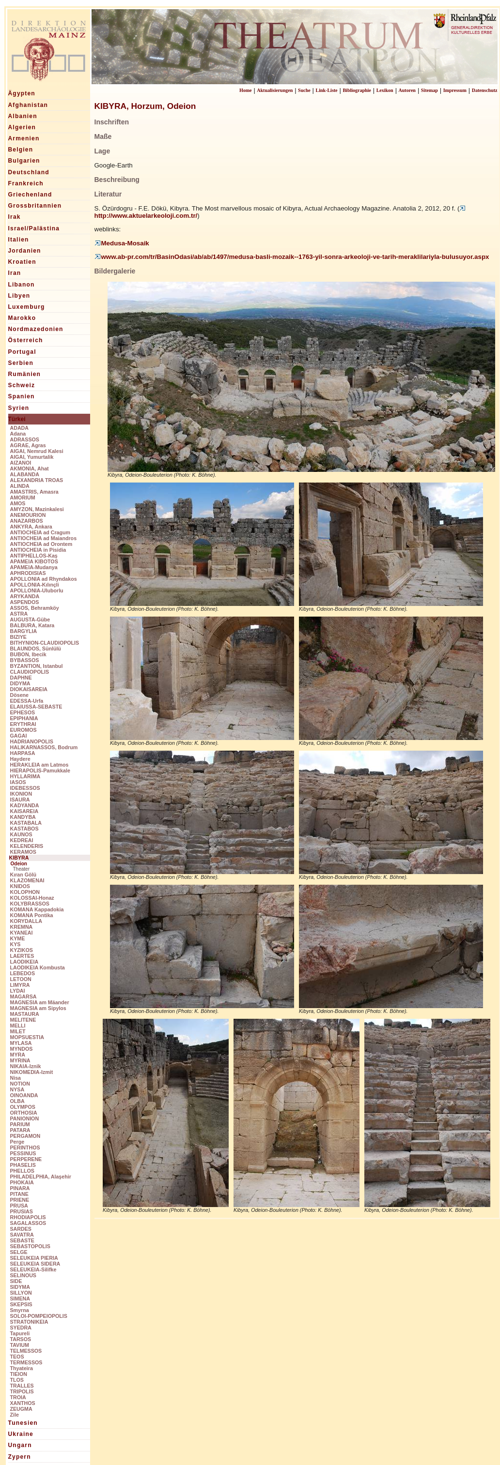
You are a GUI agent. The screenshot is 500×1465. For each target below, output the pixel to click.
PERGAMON (25, 1136)
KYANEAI (21, 933)
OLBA (17, 1101)
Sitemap (429, 90)
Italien (18, 239)
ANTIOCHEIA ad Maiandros (43, 538)
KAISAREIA (24, 811)
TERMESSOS (26, 1362)
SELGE (19, 1252)
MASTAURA (24, 1014)
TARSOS (20, 1339)
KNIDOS (20, 886)
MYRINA (20, 1060)
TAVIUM (19, 1345)
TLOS (17, 1380)
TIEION (19, 1374)
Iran (14, 273)
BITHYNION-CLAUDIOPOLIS (44, 643)
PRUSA (19, 1205)
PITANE (19, 1194)
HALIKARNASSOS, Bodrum (44, 747)
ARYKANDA (25, 596)
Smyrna (19, 1310)
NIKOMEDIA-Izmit (31, 1072)
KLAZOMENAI (27, 880)
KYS (15, 944)
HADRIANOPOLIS (31, 741)
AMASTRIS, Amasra (34, 492)
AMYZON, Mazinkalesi (37, 509)
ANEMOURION (28, 515)
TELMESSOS (26, 1351)
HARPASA (22, 753)
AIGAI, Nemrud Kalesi (36, 451)
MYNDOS (21, 1049)
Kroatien (22, 261)
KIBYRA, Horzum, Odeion (145, 106)
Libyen (19, 295)
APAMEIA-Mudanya (34, 567)
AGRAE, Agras (28, 445)
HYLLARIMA (25, 776)
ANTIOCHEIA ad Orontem (41, 544)
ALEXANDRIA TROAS (36, 480)
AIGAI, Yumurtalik (32, 457)
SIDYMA (20, 1287)
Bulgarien (24, 160)
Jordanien (24, 250)
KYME (17, 938)
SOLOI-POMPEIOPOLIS (38, 1316)
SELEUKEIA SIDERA (35, 1264)
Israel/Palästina (34, 228)
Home (245, 90)
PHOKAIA (22, 1182)
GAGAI (18, 736)
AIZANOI (20, 463)
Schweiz (21, 385)
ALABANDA (24, 474)
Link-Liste (327, 90)
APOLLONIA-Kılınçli (34, 585)
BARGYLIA (23, 631)
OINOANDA (24, 1095)
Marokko (22, 318)
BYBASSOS (24, 660)
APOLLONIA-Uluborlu (36, 590)
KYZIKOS (21, 950)
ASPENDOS (24, 602)
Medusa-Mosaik (121, 243)
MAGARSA (23, 996)
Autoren (407, 90)
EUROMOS (23, 730)
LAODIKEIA (24, 962)
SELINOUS (23, 1275)
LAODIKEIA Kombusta (37, 967)
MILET (18, 1031)
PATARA (20, 1130)
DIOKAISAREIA (29, 689)
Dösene (19, 695)
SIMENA (20, 1298)
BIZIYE (18, 637)
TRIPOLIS (22, 1391)
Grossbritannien (35, 205)
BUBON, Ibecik (28, 654)
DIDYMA (20, 683)
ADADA (19, 428)
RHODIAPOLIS (28, 1217)
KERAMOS (23, 852)
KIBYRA (19, 858)
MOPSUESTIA (27, 1037)
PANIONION (24, 1118)
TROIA (18, 1397)
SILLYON (21, 1293)
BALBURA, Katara (32, 625)
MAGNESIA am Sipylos (38, 1008)
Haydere (20, 759)
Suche (304, 90)
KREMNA (21, 927)
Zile (14, 1415)
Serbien (20, 363)
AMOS (18, 503)
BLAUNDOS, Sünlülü (35, 648)
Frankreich (26, 183)
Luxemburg (26, 306)
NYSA (17, 1089)
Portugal (22, 351)
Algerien (22, 127)
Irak (14, 216)
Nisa (15, 1078)
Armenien (24, 138)
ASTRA (19, 614)
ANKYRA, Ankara (31, 526)
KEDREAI (21, 840)
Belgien (20, 149)
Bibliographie (357, 90)
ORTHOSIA (23, 1113)
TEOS (17, 1356)
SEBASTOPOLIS (30, 1246)
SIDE (16, 1281)
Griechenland (30, 194)
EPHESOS (22, 712)
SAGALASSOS (28, 1223)
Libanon (21, 284)
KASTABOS (24, 828)
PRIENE (20, 1200)
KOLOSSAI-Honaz (32, 898)
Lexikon (384, 90)
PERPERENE (26, 1159)
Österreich (25, 340)
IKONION (21, 794)
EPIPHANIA (24, 718)
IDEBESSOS (25, 788)
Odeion (19, 863)
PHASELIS (23, 1165)
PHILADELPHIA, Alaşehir (40, 1176)
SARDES (20, 1229)
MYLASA (21, 1043)
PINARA (20, 1188)
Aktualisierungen (275, 90)
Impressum (455, 90)
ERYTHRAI (23, 724)
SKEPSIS (21, 1304)
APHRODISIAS (28, 573)
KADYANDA (24, 805)
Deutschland (28, 172)
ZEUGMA (21, 1409)
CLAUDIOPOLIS (29, 672)
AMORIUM (22, 497)
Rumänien (24, 374)
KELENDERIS (27, 846)
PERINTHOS (25, 1147)
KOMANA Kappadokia (37, 909)
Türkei (17, 419)
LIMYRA (20, 985)
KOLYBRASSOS (29, 903)
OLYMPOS (22, 1107)
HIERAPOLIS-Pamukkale (40, 770)
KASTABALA (26, 823)
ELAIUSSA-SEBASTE (36, 707)
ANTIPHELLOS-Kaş (34, 556)
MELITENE (23, 1020)
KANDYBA (23, 817)
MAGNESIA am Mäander (39, 1002)
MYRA (17, 1054)
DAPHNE (21, 677)
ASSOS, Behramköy (34, 608)
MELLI (18, 1025)
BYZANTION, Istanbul (36, 666)
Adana (18, 434)
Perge (17, 1142)
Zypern (19, 1456)
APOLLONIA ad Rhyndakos (43, 579)
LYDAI (17, 991)
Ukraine (20, 1434)
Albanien (22, 116)
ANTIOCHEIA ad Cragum (40, 532)
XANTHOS (22, 1403)
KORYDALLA (26, 921)
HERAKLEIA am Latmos (39, 765)
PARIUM (20, 1124)
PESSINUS (23, 1153)
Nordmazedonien (35, 329)
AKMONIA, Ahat (29, 468)
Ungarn (20, 1445)
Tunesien (23, 1423)
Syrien (19, 408)
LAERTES (22, 956)
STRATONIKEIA (29, 1322)
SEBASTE (22, 1240)
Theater (21, 869)
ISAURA (20, 799)
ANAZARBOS (26, 521)
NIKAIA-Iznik (25, 1066)
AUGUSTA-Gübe (30, 619)
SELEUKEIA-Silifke (33, 1269)
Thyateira (21, 1368)
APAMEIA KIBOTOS (34, 561)
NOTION (20, 1084)
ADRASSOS (24, 439)
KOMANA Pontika (31, 915)
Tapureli (20, 1333)
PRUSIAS (21, 1211)
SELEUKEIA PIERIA (34, 1258)
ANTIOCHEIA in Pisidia (38, 550)
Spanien (21, 396)
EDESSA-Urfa (27, 701)
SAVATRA (22, 1235)
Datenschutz (485, 90)
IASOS (18, 782)
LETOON (20, 979)
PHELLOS (22, 1171)
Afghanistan (28, 105)
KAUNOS (21, 834)
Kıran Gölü (23, 874)
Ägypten (21, 93)
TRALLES (22, 1386)
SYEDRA (20, 1327)
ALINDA (20, 486)
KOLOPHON (25, 892)
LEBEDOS (22, 973)
